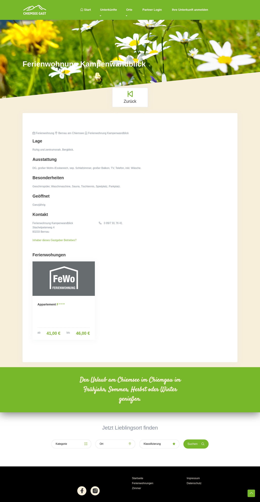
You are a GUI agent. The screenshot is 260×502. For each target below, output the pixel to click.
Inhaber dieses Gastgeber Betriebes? (54, 240)
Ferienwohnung (43, 133)
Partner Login (152, 9)
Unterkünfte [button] (108, 9)
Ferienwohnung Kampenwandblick (107, 133)
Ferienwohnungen (142, 483)
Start (85, 9)
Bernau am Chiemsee (69, 133)
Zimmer (136, 488)
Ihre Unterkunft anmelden (189, 9)
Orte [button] (129, 9)
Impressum (193, 478)
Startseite (137, 478)
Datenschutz (194, 483)
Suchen (196, 444)
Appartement (46, 304)
